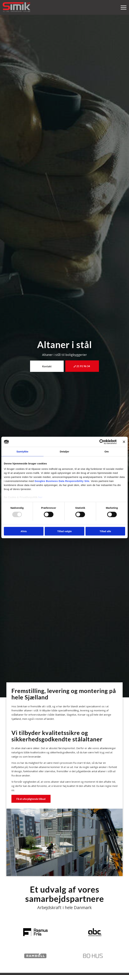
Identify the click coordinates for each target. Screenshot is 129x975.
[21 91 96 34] (82, 366)
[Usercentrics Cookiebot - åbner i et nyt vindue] (102, 441)
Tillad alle (105, 531)
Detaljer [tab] (64, 451)
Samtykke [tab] (22, 451)
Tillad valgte (64, 531)
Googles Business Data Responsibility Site (61, 480)
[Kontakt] (47, 366)
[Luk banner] (124, 442)
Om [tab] (106, 451)
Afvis (23, 531)
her (40, 497)
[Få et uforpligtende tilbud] (31, 799)
